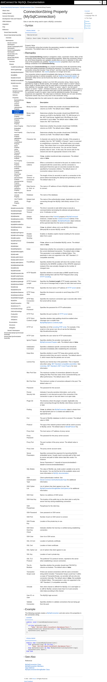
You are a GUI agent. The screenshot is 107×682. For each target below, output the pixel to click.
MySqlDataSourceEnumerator (19, 219)
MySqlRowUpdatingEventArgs (20, 281)
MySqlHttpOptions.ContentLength (51, 322)
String (70, 38)
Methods (15, 95)
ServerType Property (17, 174)
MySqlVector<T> (16, 306)
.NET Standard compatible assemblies (64, 364)
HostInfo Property (16, 135)
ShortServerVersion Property (20, 182)
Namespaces (10, 40)
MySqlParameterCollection (18, 273)
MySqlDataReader (16, 213)
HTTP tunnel (71, 288)
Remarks (88, 23)
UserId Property (16, 202)
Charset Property (16, 104)
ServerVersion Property (18, 178)
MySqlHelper (14, 246)
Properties (16, 97)
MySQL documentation (61, 473)
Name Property (16, 146)
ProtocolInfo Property (17, 167)
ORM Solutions (6, 21)
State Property (18, 192)
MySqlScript (14, 287)
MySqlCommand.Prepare (48, 342)
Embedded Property (17, 129)
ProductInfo (14, 314)
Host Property (18, 132)
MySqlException (15, 238)
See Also (88, 28)
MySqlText (14, 300)
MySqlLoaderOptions (17, 262)
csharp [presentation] (29, 617)
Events (15, 205)
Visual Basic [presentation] (30, 30)
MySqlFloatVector (16, 241)
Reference (5, 29)
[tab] (30, 31)
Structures (12, 325)
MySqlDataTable (15, 221)
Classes (11, 64)
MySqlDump (14, 230)
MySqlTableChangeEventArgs (19, 298)
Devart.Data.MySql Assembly (12, 35)
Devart (34, 678)
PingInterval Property (17, 157)
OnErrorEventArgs (16, 311)
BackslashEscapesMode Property (21, 101)
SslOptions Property (17, 189)
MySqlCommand (16, 78)
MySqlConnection (16, 83)
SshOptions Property (17, 185)
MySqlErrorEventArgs (17, 235)
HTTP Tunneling (45, 277)
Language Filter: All (91, 15)
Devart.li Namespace (14, 330)
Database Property (17, 122)
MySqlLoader (15, 254)
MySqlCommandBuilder (18, 80)
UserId (47, 72)
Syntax (87, 21)
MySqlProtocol (70, 427)
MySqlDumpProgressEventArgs (20, 232)
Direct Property (18, 126)
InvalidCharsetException (18, 67)
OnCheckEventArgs (16, 308)
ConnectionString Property (19, 115)
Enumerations (13, 322)
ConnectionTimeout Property (20, 119)
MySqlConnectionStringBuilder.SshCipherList (55, 488)
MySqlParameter (16, 270)
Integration (5, 24)
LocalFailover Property (18, 143)
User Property (18, 199)
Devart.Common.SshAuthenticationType (53, 480)
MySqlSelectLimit (16, 289)
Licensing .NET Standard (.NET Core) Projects (55, 366)
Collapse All (88, 13)
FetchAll (56, 216)
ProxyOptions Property (18, 171)
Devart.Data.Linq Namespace (12, 54)
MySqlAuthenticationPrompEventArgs (22, 72)
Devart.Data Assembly (10, 32)
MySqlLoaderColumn (17, 257)
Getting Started (6, 13)
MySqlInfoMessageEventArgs (19, 251)
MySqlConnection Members (34, 666)
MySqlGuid (14, 243)
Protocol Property (16, 164)
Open (74, 78)
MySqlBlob (14, 75)
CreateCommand (63, 218)
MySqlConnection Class (27, 7)
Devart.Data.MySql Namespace (10, 7)
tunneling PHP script (59, 327)
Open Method (29, 668)
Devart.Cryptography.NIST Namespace (15, 47)
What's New (5, 10)
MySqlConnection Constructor (18, 91)
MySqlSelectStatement (17, 292)
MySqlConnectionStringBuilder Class (37, 669)
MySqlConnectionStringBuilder (20, 208)
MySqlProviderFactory (17, 276)
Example (87, 11)
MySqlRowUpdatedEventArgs (19, 279)
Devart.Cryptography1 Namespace (14, 51)
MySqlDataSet (15, 216)
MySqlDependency (16, 227)
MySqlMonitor (15, 268)
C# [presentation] (38, 30)
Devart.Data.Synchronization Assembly (12, 337)
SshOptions (14, 317)
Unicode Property (16, 195)
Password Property (17, 153)
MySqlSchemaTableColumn (19, 284)
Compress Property (17, 111)
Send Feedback (28, 681)
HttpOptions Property (17, 139)
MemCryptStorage (16, 69)
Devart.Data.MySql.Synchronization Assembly (14, 333)
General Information (8, 16)
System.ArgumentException (68, 76)
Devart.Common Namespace (12, 43)
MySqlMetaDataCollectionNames (20, 265)
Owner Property (16, 150)
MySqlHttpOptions (16, 249)
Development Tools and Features (12, 18)
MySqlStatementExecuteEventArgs (21, 295)
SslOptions (14, 319)
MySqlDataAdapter (16, 211)
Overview (8, 38)
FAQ (3, 27)
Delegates (12, 327)
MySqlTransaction (16, 303)
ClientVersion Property (18, 108)
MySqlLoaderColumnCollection (20, 260)
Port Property (18, 160)
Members (15, 88)
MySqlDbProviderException (19, 224)
